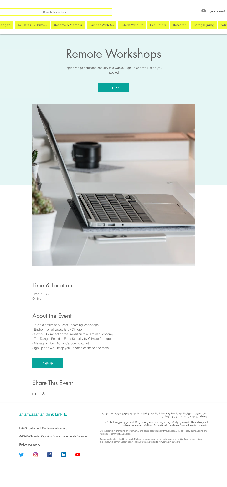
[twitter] (21, 454)
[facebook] (49, 454)
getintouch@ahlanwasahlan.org (48, 428)
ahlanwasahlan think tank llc (43, 414)
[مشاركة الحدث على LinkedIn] (34, 393)
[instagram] (35, 454)
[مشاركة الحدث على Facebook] (53, 393)
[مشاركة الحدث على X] (43, 393)
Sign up (114, 87)
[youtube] (77, 454)
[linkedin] (63, 454)
